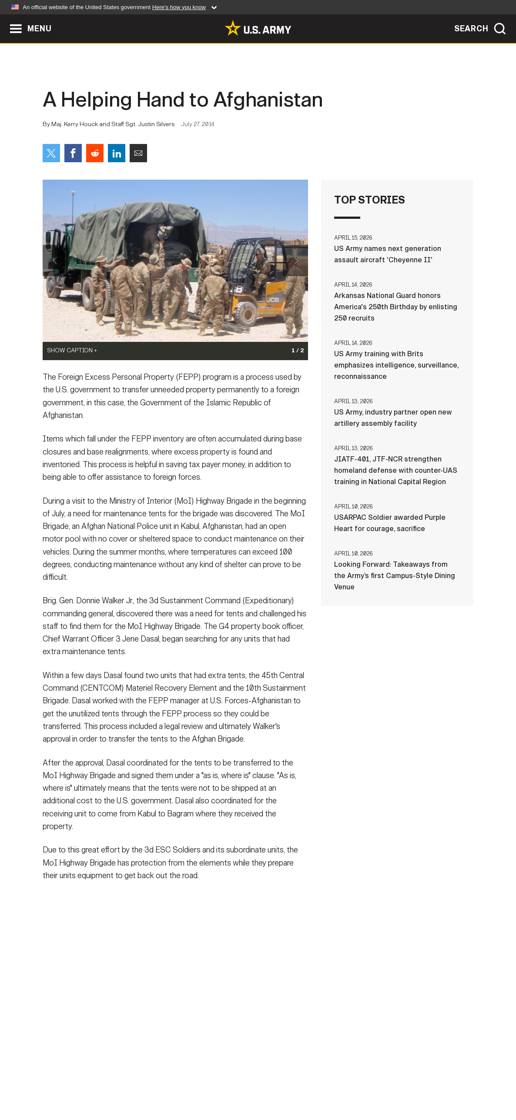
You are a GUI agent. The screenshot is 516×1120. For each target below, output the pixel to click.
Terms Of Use (205, 1081)
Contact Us (109, 1081)
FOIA (311, 1081)
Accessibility (265, 1081)
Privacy (156, 1081)
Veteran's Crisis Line (421, 1081)
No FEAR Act (352, 1081)
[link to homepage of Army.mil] (258, 28)
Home (67, 1081)
